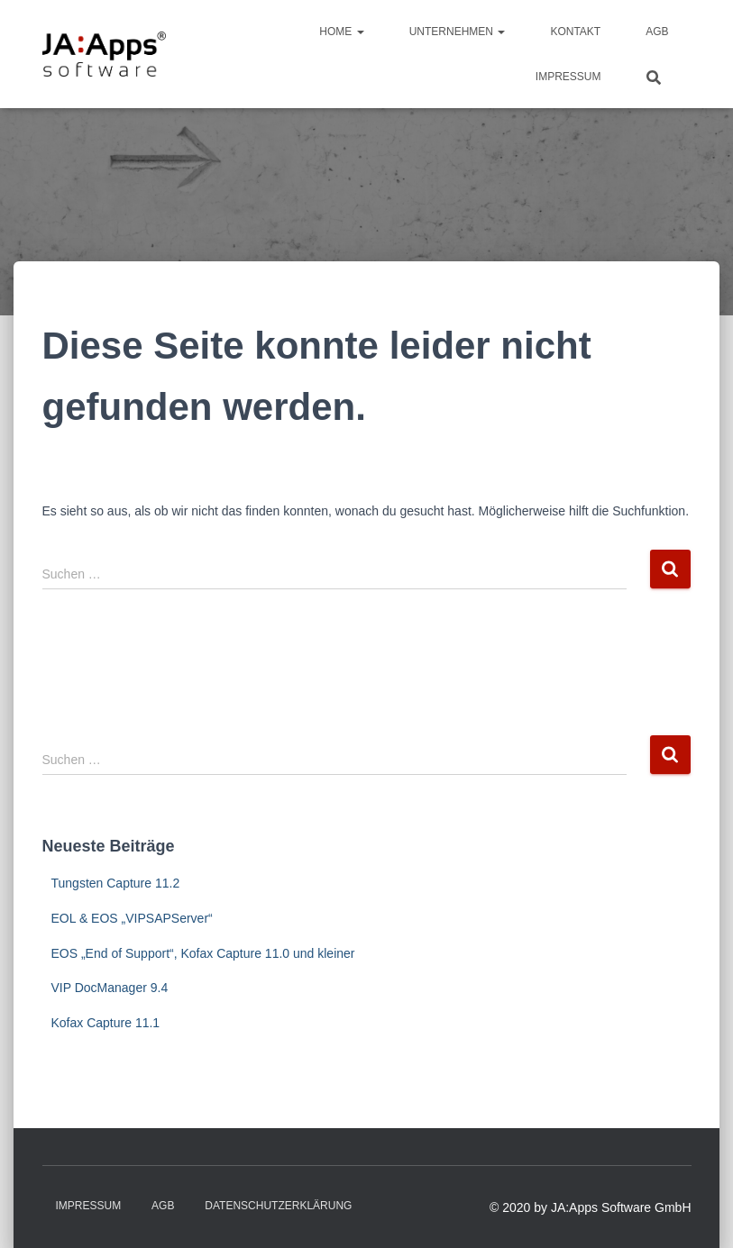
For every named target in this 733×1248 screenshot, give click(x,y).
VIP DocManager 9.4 (110, 987)
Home (341, 31)
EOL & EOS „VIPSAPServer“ (132, 918)
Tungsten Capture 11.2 (115, 883)
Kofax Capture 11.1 (105, 1023)
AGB (657, 31)
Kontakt (575, 31)
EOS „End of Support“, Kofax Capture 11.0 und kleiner (203, 953)
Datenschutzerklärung (278, 1205)
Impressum (568, 76)
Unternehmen (457, 31)
